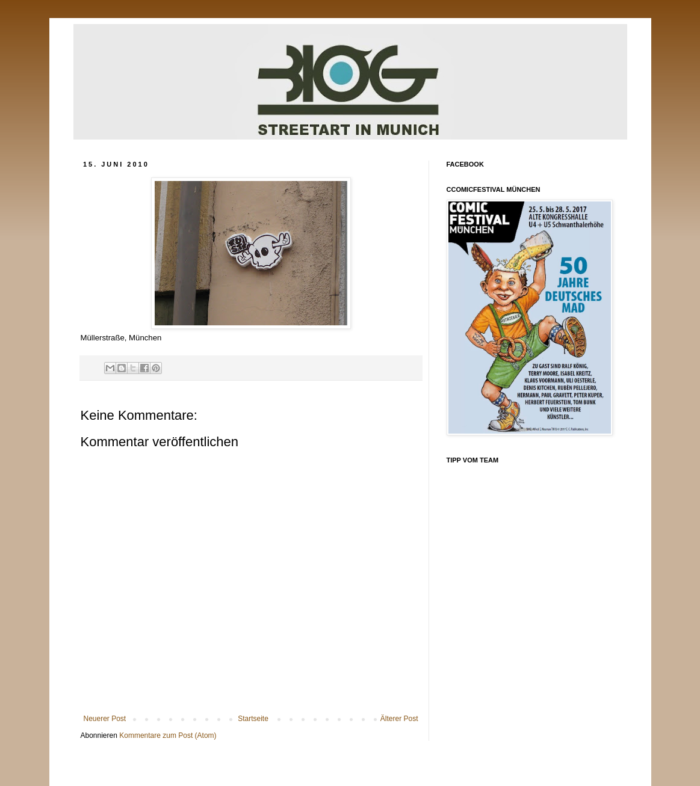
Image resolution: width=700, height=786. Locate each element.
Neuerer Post (105, 718)
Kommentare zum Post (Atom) (167, 735)
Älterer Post (399, 718)
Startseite (253, 718)
